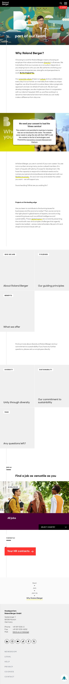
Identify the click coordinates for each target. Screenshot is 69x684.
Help (7, 662)
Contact (9, 677)
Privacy (9, 667)
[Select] (54, 527)
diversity (47, 62)
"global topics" (36, 219)
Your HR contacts (20, 551)
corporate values (25, 79)
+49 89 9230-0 (18, 627)
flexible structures (22, 177)
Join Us (34, 593)
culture (43, 79)
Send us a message (21, 632)
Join (34, 588)
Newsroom (11, 652)
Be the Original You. (27, 73)
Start (34, 583)
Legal (8, 657)
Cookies (9, 672)
